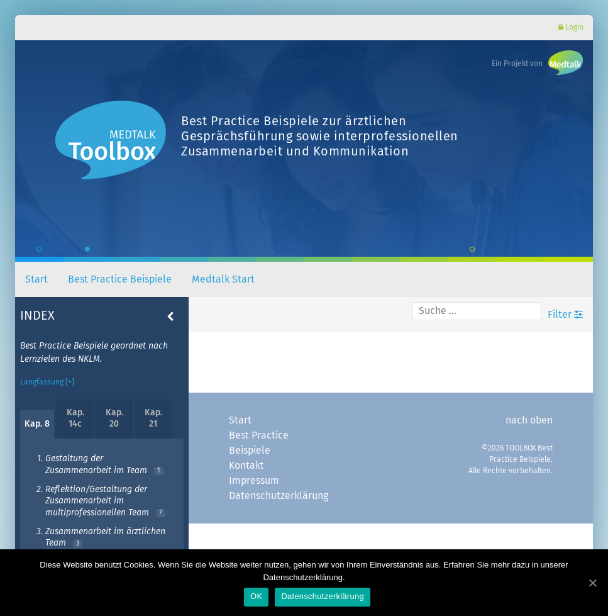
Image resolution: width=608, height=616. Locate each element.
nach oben (529, 420)
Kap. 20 (114, 418)
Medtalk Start (223, 279)
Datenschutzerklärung (278, 496)
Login (570, 27)
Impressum (254, 481)
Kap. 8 (37, 424)
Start (36, 279)
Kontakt (246, 466)
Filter (565, 314)
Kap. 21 (153, 418)
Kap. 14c (75, 418)
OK (256, 596)
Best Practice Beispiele (120, 279)
